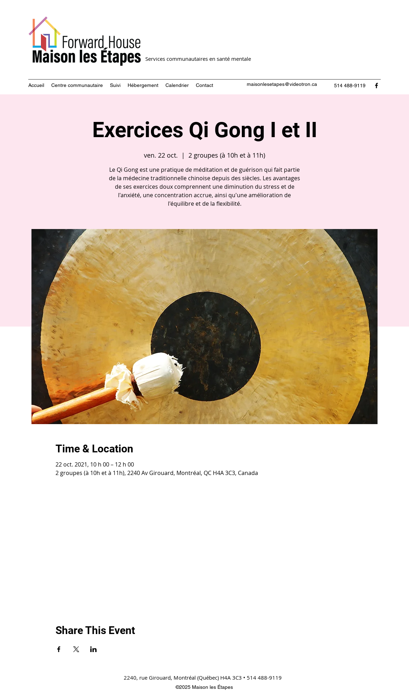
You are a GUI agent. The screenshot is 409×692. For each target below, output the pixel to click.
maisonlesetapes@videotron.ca (282, 84)
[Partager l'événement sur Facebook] (58, 649)
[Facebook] (376, 85)
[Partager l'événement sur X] (76, 649)
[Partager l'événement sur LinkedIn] (93, 649)
